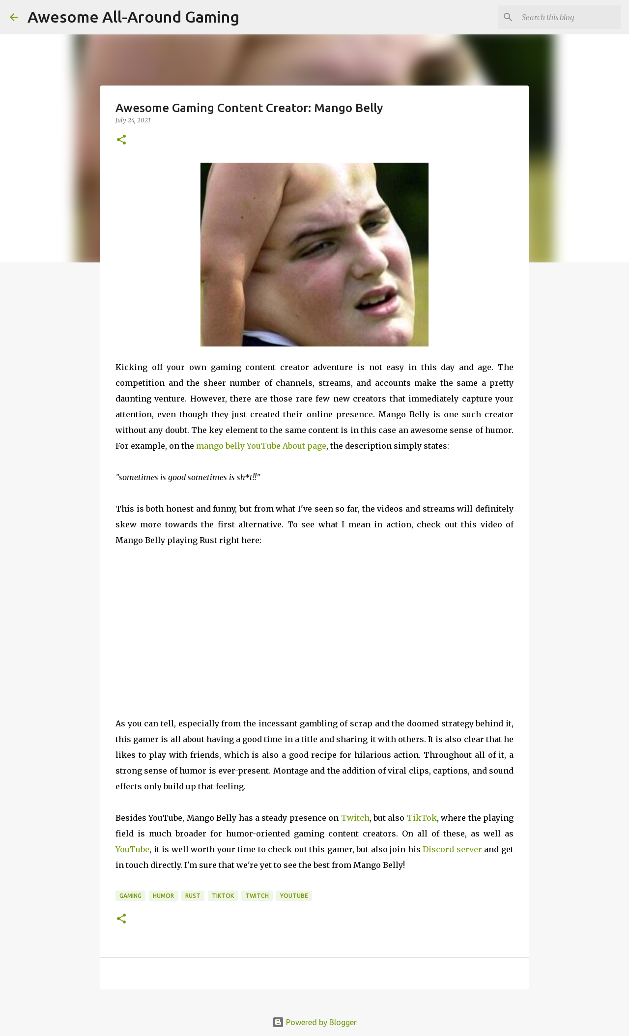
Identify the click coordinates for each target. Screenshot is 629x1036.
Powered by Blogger (314, 1022)
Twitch (355, 818)
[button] (121, 140)
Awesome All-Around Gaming (133, 17)
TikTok (422, 818)
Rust (192, 895)
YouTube (132, 849)
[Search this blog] (569, 17)
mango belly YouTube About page (261, 446)
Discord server (452, 849)
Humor (163, 895)
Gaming (130, 895)
